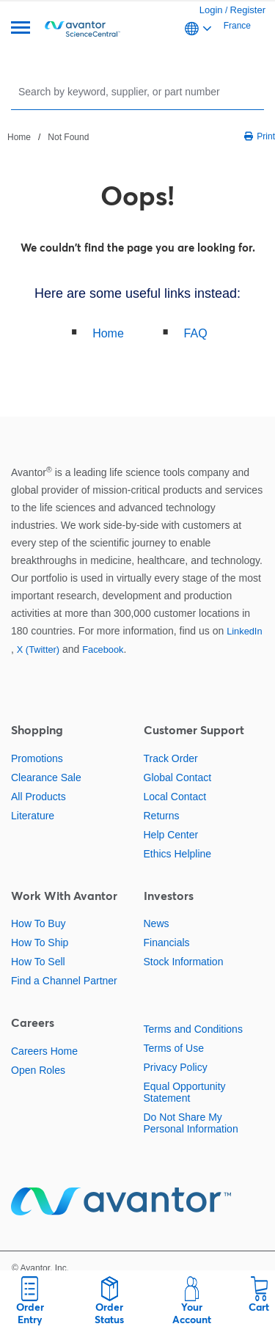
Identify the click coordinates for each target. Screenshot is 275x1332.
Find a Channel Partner (64, 981)
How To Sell (38, 961)
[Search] (139, 91)
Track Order (171, 758)
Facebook (102, 649)
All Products (38, 796)
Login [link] (211, 9)
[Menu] (20, 29)
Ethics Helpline (178, 854)
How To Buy (38, 923)
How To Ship (39, 942)
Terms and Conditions (193, 1029)
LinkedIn (244, 631)
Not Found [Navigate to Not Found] (68, 137)
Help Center (171, 835)
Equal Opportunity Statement (185, 1092)
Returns (162, 815)
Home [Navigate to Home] (19, 137)
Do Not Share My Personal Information (191, 1123)
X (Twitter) (38, 649)
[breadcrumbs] (48, 136)
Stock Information (184, 961)
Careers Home (44, 1051)
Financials (167, 942)
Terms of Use (174, 1048)
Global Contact (178, 777)
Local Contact (175, 796)
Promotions (37, 758)
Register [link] (247, 9)
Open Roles (38, 1070)
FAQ (196, 333)
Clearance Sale (46, 777)
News (156, 923)
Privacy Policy (176, 1067)
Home (108, 333)
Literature (32, 815)
